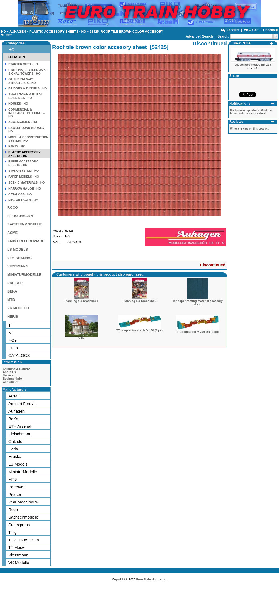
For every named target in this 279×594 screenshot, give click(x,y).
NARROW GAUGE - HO (24, 188)
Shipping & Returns (17, 368)
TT (10, 325)
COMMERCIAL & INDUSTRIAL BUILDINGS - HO (26, 113)
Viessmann (18, 555)
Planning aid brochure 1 (81, 301)
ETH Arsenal (19, 426)
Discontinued (212, 265)
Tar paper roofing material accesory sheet (197, 302)
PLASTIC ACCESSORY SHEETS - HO (57, 32)
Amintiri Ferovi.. (22, 403)
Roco (13, 509)
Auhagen (16, 411)
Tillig (12, 532)
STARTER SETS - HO (23, 64)
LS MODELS (17, 249)
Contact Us (10, 381)
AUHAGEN (17, 32)
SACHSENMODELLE (24, 224)
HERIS (12, 316)
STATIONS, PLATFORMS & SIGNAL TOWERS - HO (27, 71)
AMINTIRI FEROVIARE (25, 241)
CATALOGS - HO (20, 194)
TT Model (16, 547)
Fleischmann (19, 434)
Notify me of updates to (251, 112)
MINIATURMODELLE (24, 275)
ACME (12, 233)
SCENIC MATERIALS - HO (26, 182)
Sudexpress (19, 524)
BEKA (12, 291)
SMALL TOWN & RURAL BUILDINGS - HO (25, 96)
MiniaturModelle (22, 471)
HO (3, 32)
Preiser (14, 494)
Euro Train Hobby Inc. (151, 579)
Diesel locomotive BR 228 (253, 64)
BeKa (13, 418)
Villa (81, 338)
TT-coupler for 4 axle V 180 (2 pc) (139, 330)
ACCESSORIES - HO (22, 122)
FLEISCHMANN (20, 216)
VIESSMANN (17, 266)
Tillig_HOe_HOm (23, 539)
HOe (12, 340)
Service (8, 375)
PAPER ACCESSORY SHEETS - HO (23, 163)
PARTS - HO (16, 146)
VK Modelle (18, 562)
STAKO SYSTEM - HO (23, 170)
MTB (11, 300)
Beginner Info (12, 378)
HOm (13, 348)
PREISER (15, 283)
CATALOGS (19, 355)
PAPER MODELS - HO (23, 176)
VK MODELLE (18, 308)
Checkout (270, 30)
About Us (9, 372)
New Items (242, 43)
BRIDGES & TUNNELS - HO (27, 88)
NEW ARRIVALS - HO (23, 200)
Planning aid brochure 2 (139, 301)
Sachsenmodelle (23, 517)
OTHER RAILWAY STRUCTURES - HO (22, 81)
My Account (230, 30)
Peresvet (16, 487)
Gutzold (15, 441)
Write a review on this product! (250, 128)
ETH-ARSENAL (19, 258)
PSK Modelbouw (23, 502)
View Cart (252, 30)
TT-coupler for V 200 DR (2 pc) (197, 331)
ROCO (12, 207)
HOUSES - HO (18, 103)
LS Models (18, 464)
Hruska (14, 456)
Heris (13, 449)
